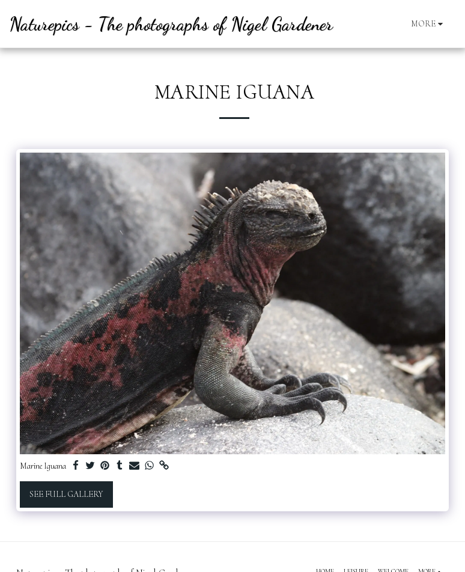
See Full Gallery (66, 494)
